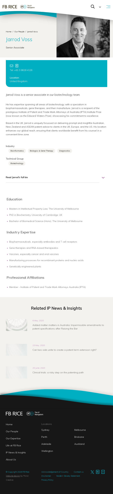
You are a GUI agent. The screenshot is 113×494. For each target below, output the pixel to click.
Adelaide (46, 443)
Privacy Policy (47, 480)
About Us (11, 459)
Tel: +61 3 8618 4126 (21, 70)
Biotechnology (16, 163)
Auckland (79, 443)
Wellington (47, 450)
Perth (44, 436)
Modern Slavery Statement (68, 476)
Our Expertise (13, 438)
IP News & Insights (16, 452)
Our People (19, 31)
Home (8, 31)
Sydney (45, 429)
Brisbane (79, 436)
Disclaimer (46, 476)
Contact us (79, 472)
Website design (13, 476)
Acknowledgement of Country (54, 472)
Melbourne (80, 429)
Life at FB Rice (13, 445)
